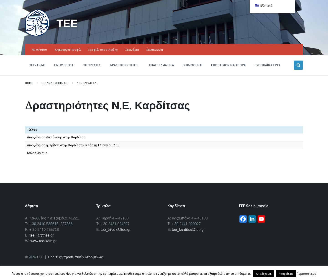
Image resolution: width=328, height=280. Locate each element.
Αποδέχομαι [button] (264, 274)
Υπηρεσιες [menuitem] (92, 65)
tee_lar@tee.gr (42, 235)
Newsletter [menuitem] (39, 50)
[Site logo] (37, 35)
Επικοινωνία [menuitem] (154, 50)
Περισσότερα (306, 273)
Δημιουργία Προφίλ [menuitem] (68, 50)
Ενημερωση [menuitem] (64, 65)
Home (29, 83)
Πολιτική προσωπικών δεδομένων (75, 257)
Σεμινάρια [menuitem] (132, 50)
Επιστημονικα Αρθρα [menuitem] (228, 65)
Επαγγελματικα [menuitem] (161, 65)
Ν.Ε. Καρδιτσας (87, 83)
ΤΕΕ (67, 23)
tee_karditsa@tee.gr (188, 230)
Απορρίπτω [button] (286, 274)
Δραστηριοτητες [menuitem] (124, 65)
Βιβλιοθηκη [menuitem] (192, 65)
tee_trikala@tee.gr (116, 230)
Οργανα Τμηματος (54, 83)
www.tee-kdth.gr (44, 241)
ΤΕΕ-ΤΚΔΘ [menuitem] (37, 65)
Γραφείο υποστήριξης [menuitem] (103, 50)
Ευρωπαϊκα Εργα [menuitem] (267, 65)
